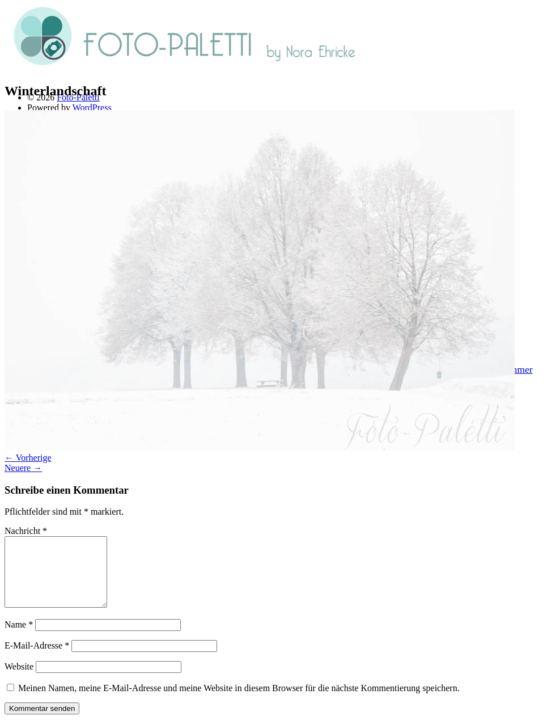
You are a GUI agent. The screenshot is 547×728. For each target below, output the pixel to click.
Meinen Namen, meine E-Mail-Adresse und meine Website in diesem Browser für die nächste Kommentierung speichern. (239, 701)
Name (19, 638)
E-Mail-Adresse (37, 659)
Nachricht (26, 531)
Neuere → (23, 468)
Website (19, 680)
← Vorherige (28, 457)
